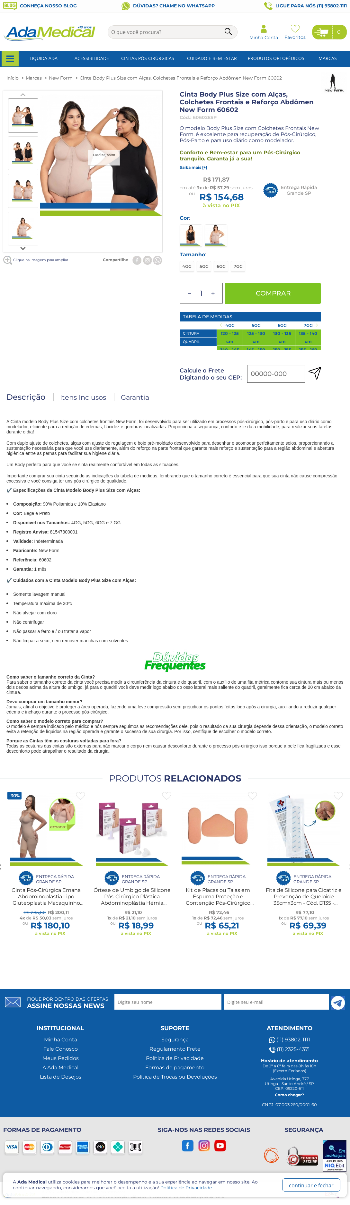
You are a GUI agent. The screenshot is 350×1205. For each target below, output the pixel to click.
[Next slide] (23, 248)
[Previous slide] (23, 94)
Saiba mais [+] (193, 167)
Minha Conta (60, 1040)
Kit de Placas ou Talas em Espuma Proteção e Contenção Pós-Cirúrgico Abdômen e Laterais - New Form (218, 903)
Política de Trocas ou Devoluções (175, 1077)
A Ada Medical (60, 1067)
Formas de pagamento (174, 1067)
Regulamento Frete (175, 1049)
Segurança (175, 1040)
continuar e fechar (311, 1185)
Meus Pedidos (60, 1058)
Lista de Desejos (60, 1077)
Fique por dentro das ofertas (67, 1003)
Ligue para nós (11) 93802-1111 (305, 6)
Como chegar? (289, 1094)
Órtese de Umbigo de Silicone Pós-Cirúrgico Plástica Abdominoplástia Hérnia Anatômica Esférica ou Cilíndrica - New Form (132, 903)
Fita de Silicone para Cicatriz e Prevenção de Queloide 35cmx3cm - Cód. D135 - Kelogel (304, 899)
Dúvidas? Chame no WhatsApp (168, 6)
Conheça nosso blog (40, 6)
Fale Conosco (60, 1049)
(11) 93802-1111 (289, 1040)
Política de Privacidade (175, 1058)
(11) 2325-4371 (289, 1049)
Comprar (273, 293)
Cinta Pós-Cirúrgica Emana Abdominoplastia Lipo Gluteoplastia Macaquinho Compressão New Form (46, 899)
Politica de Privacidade (186, 1188)
